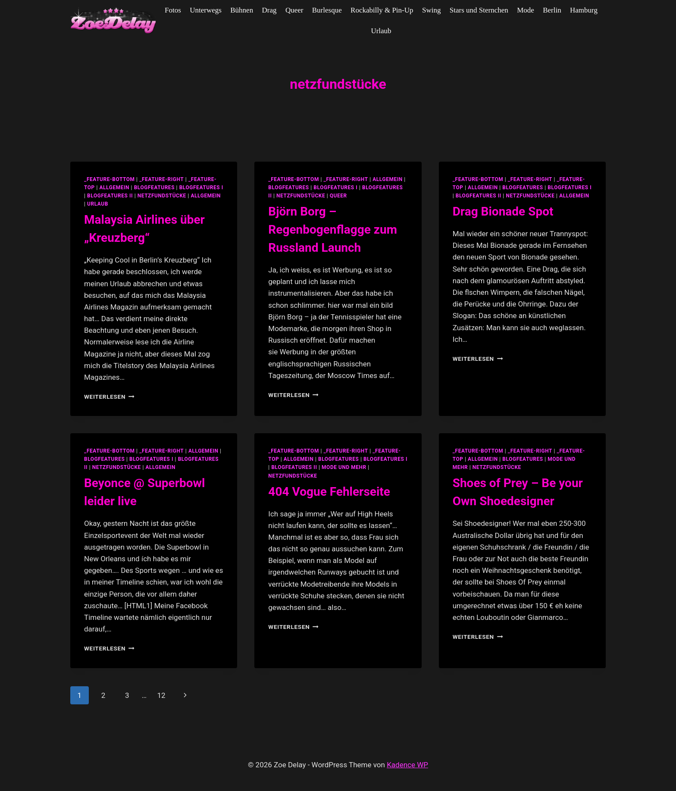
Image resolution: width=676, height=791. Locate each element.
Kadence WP (407, 764)
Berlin (552, 10)
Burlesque (327, 10)
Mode (525, 10)
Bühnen (241, 10)
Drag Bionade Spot (503, 211)
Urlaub (381, 31)
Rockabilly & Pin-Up (382, 10)
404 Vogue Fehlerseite (329, 492)
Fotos (173, 10)
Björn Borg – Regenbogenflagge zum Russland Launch (332, 229)
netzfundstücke (162, 196)
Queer (294, 10)
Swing (431, 10)
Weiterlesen (109, 396)
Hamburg (584, 10)
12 (161, 695)
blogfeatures (154, 187)
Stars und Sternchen (479, 10)
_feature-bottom (109, 179)
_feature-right (161, 179)
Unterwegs (206, 10)
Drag (269, 10)
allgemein (114, 187)
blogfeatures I (201, 187)
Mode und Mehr (344, 467)
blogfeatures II (110, 196)
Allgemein (206, 196)
